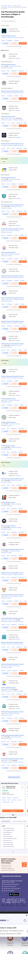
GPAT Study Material (8, 844)
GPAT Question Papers (8, 846)
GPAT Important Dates (8, 828)
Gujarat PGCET (8, 299)
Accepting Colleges (6, 802)
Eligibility (4, 797)
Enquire (13, 43)
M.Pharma (6, 37)
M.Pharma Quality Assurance (8, 35)
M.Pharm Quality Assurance (8, 445)
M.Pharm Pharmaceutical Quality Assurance (12, 642)
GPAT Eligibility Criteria (8, 830)
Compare (5, 43)
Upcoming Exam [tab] (6, 821)
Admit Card (4, 799)
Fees (8, 70)
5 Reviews (17, 58)
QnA (21, 95)
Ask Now (24, 864)
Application (9, 797)
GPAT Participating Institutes (10, 838)
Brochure (23, 43)
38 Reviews (18, 198)
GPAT (6, 118)
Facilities (16, 40)
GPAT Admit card (7, 840)
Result (9, 799)
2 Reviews (17, 110)
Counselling (14, 799)
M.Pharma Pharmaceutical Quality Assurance (12, 91)
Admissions (9, 40)
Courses (3, 40)
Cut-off (13, 123)
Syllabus (19, 799)
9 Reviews (17, 639)
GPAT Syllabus (6, 834)
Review (16, 235)
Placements (21, 70)
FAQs (12, 802)
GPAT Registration (7, 832)
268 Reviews (18, 137)
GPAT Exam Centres (8, 842)
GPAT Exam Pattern (8, 836)
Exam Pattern (15, 797)
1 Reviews (17, 475)
